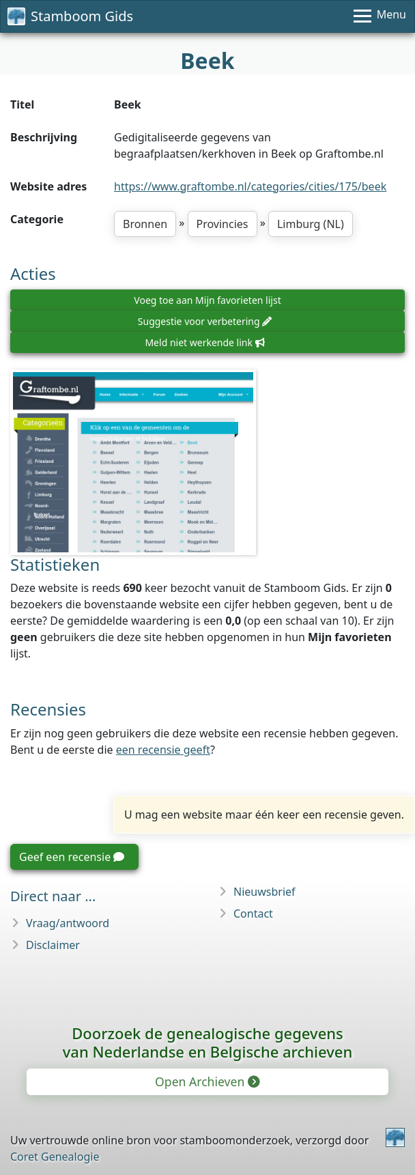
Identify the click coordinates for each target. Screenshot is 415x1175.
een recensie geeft (163, 749)
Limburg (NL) (310, 223)
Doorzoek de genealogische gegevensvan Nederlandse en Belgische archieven (207, 1042)
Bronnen (145, 223)
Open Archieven (206, 1081)
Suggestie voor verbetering (205, 321)
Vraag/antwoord (67, 923)
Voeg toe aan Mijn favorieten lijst (207, 300)
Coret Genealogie (54, 1156)
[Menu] (379, 16)
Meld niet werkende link (204, 342)
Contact (253, 913)
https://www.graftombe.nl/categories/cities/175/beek (250, 186)
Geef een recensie (71, 856)
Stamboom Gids (70, 16)
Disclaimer (53, 944)
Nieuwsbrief (264, 891)
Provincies (222, 223)
